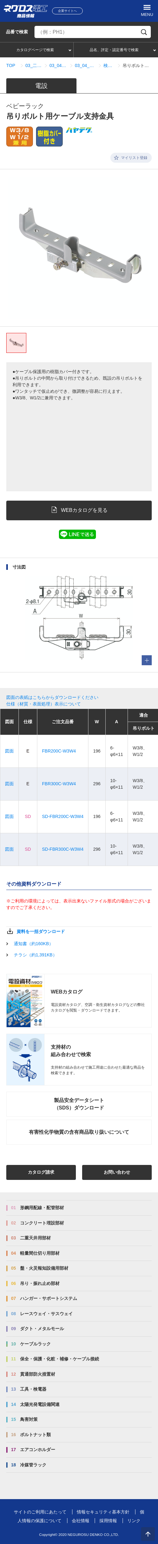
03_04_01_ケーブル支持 (85, 65)
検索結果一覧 (109, 65)
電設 (41, 85)
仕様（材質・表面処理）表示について (43, 703)
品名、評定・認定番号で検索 (114, 50)
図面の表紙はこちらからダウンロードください (52, 697)
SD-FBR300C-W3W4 (62, 849)
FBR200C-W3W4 (59, 750)
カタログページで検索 (35, 50)
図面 (9, 750)
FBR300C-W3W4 (59, 783)
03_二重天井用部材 (33, 65)
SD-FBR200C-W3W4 (62, 816)
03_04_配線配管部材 (58, 65)
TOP (10, 65)
